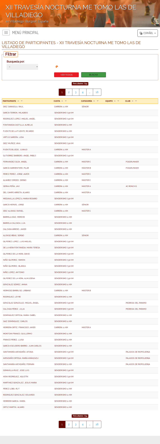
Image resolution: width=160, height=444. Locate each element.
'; (80, 13)
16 (97, 92)
